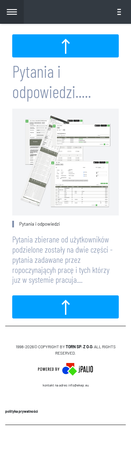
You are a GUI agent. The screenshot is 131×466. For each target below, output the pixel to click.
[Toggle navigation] (119, 12)
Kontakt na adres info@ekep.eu (66, 385)
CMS (65, 445)
